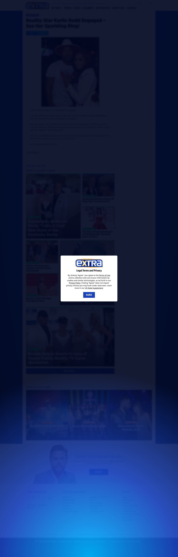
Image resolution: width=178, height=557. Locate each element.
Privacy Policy (74, 283)
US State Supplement (94, 288)
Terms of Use (104, 275)
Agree (89, 294)
